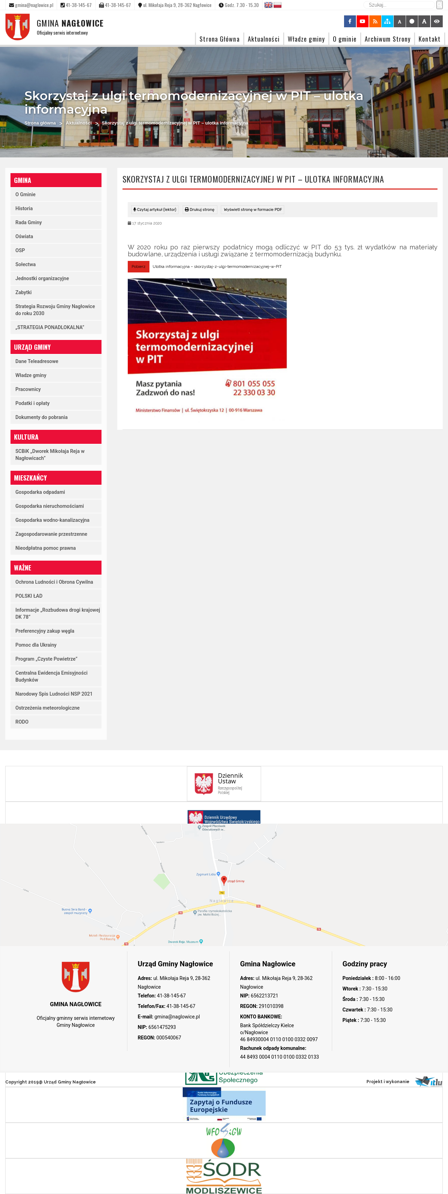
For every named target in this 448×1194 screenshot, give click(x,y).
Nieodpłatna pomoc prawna (45, 548)
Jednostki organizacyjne (42, 278)
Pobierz (139, 266)
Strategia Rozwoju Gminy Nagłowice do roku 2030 (55, 310)
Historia (24, 208)
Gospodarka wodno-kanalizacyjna (52, 520)
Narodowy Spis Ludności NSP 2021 (54, 694)
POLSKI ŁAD (28, 596)
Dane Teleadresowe (36, 361)
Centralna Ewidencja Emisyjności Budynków (51, 676)
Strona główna (40, 123)
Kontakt (430, 38)
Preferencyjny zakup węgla (44, 631)
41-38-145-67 (171, 995)
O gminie (345, 38)
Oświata (24, 236)
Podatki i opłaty (32, 403)
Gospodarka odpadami (40, 492)
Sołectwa (25, 264)
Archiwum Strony (388, 38)
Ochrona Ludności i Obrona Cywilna (54, 582)
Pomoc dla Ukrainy (36, 645)
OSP (20, 250)
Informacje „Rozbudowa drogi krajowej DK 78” (57, 613)
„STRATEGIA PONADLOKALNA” (49, 327)
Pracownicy (28, 389)
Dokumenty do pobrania (41, 417)
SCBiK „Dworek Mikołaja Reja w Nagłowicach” (50, 454)
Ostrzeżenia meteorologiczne (47, 708)
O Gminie (25, 194)
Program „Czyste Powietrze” (46, 659)
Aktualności (264, 38)
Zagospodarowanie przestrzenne (51, 534)
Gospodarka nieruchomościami (49, 506)
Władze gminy (306, 38)
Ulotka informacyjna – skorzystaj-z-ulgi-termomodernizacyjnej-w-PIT (217, 266)
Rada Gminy (28, 222)
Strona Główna (219, 38)
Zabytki (23, 292)
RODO (21, 722)
